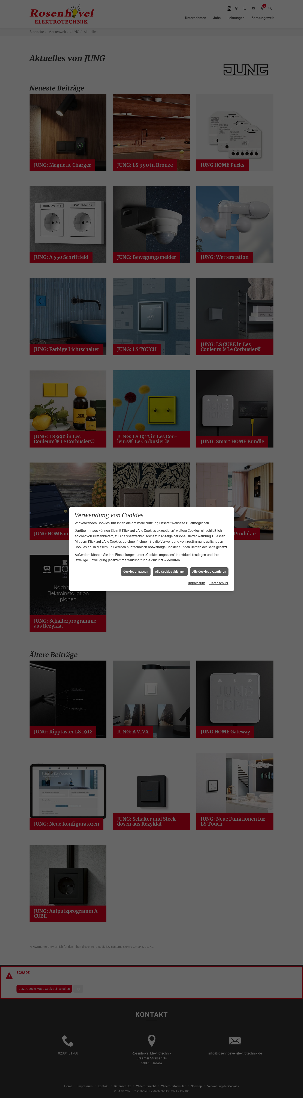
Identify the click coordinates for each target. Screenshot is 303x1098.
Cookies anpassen (135, 571)
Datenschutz (218, 583)
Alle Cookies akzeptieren (209, 571)
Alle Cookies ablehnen (170, 571)
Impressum (196, 583)
